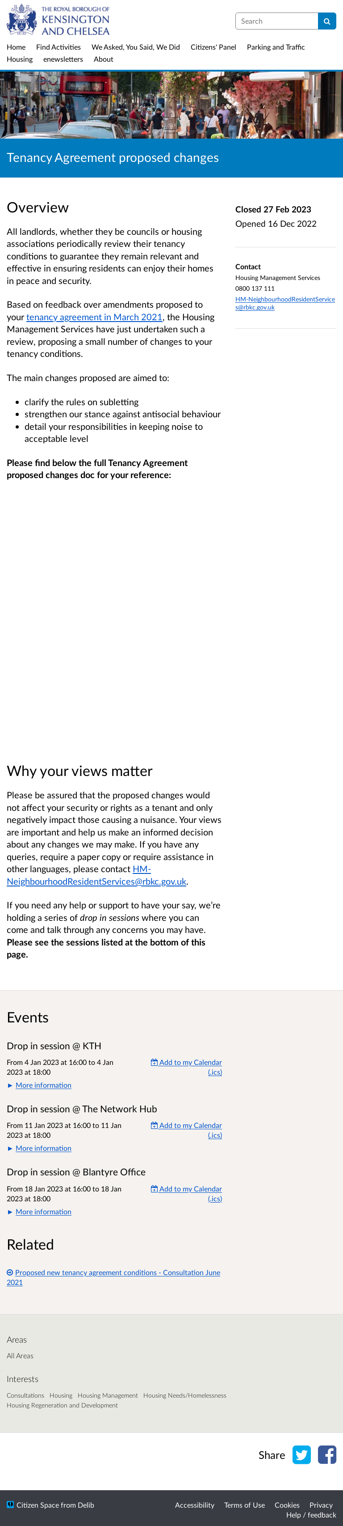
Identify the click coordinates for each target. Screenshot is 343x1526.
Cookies (287, 1505)
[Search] (327, 21)
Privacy (321, 1505)
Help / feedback (311, 1514)
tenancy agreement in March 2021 (94, 316)
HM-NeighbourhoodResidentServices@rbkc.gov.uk (285, 303)
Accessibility (194, 1505)
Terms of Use (244, 1505)
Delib (86, 1505)
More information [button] (43, 1085)
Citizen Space (38, 1505)
